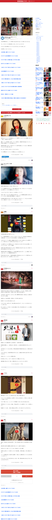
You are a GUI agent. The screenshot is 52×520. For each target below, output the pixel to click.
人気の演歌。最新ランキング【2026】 (8, 52)
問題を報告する (3, 160)
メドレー (37, 41)
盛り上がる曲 (38, 37)
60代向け (38, 51)
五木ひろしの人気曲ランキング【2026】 (8, 63)
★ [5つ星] (16, 482)
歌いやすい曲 (38, 38)
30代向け (38, 47)
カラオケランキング (39, 36)
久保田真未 (30, 160)
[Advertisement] (26, 9)
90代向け (38, 55)
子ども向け (38, 56)
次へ (27, 476)
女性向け (37, 43)
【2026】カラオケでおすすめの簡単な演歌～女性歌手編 (11, 86)
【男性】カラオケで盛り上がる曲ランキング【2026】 (11, 82)
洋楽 (37, 62)
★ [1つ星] (10, 482)
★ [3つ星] (13, 482)
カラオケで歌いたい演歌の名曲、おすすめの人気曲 (10, 59)
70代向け (38, 52)
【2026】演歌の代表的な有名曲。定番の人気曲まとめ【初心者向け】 (13, 98)
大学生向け (38, 61)
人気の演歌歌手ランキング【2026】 (7, 71)
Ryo (31, 208)
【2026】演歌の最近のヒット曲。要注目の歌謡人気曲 (11, 78)
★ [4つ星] (14, 482)
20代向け (38, 46)
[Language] (38, 29)
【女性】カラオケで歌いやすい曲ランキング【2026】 (11, 75)
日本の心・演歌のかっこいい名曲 (7, 94)
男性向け (37, 42)
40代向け (38, 48)
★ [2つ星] (12, 482)
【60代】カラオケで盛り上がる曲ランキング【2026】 (11, 67)
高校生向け (38, 60)
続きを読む (16, 471)
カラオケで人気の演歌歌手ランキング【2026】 (9, 55)
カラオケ (37, 34)
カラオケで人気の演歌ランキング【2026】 (9, 105)
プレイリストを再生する (16, 109)
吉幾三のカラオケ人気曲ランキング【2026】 (9, 90)
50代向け (38, 50)
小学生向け (38, 57)
